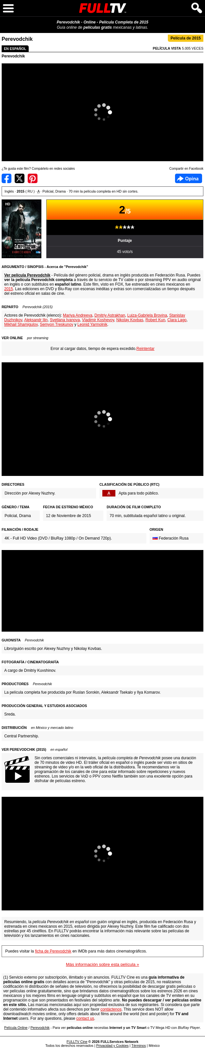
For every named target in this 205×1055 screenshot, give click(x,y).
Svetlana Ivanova (65, 320)
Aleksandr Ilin (36, 320)
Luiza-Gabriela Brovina (147, 315)
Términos (138, 1045)
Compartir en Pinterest (32, 178)
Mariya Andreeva (77, 315)
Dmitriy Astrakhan (110, 315)
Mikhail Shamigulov (21, 324)
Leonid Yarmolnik (93, 324)
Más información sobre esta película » (102, 964)
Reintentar (145, 348)
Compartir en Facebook (6, 178)
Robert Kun (155, 320)
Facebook (188, 178)
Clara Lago (177, 320)
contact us (85, 1018)
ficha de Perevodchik (53, 951)
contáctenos (111, 1009)
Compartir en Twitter (19, 178)
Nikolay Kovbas (129, 320)
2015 (8, 289)
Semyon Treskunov (56, 324)
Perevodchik (13, 56)
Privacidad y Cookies (112, 1045)
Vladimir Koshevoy (98, 320)
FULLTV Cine (76, 1042)
